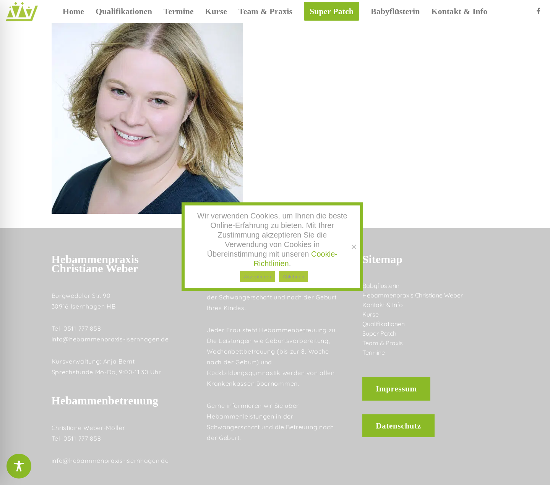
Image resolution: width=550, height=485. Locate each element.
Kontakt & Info (382, 305)
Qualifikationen (383, 324)
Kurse (370, 314)
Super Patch (379, 333)
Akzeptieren (257, 277)
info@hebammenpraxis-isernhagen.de (110, 339)
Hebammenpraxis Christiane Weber (412, 295)
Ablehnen (294, 277)
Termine (373, 352)
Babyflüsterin (380, 285)
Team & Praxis (382, 343)
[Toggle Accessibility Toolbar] (19, 466)
